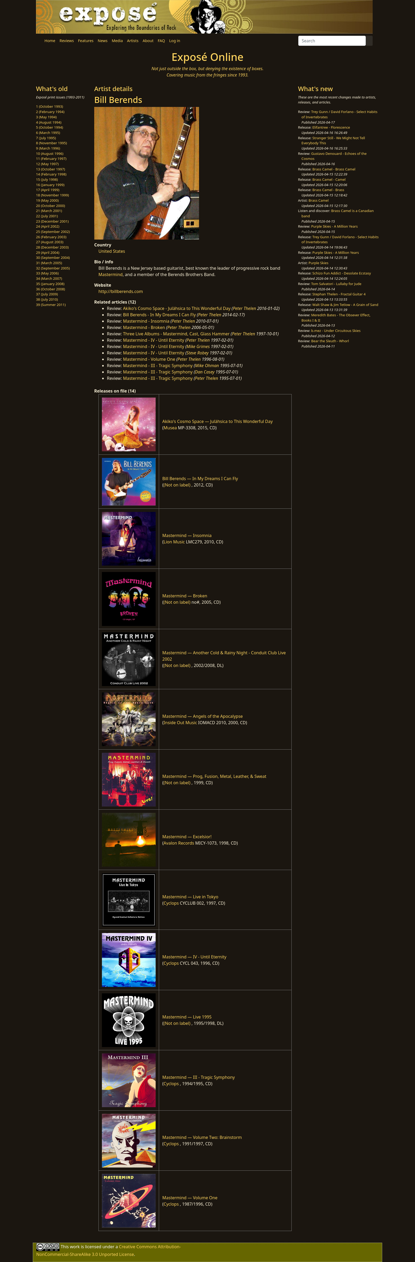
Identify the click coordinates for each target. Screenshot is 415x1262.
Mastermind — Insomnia (186, 535)
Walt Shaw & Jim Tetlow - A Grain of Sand (345, 304)
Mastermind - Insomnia (146, 321)
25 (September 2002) (53, 231)
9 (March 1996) (48, 148)
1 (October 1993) (49, 106)
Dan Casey (205, 372)
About (148, 40)
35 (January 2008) (50, 283)
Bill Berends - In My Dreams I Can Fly (159, 315)
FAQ (161, 40)
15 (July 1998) (47, 179)
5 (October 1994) (49, 127)
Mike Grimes (198, 346)
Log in (174, 40)
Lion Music (174, 542)
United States (111, 251)
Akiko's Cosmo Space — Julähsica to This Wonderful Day (217, 421)
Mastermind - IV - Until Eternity (153, 340)
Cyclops (171, 903)
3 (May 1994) (46, 117)
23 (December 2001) (52, 221)
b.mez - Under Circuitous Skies (336, 330)
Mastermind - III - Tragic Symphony (158, 365)
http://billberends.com (120, 291)
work (75, 1246)
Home (49, 40)
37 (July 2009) (47, 294)
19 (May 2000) (47, 200)
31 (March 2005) (49, 262)
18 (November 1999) (52, 195)
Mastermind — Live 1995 (186, 1017)
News (102, 40)
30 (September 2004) (53, 257)
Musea (170, 428)
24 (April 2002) (47, 226)
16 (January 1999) (50, 184)
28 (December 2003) (52, 247)
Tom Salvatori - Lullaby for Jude (336, 283)
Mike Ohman (207, 365)
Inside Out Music (180, 722)
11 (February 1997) (51, 158)
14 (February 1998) (51, 174)
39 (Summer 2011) (51, 304)
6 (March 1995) (48, 132)
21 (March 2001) (49, 210)
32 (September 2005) (53, 268)
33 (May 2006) (47, 273)
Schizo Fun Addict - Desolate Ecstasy (341, 273)
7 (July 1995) (46, 138)
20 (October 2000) (50, 205)
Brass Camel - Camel (328, 179)
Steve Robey (198, 353)
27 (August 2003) (49, 242)
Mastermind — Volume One (189, 1198)
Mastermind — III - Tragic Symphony (198, 1077)
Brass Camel (319, 200)
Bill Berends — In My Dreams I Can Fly (200, 478)
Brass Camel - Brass (328, 189)
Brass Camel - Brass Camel (333, 169)
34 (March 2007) (49, 278)
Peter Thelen (244, 308)
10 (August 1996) (49, 153)
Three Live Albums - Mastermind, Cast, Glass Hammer (176, 334)
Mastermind (110, 274)
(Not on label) (177, 485)
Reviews (67, 40)
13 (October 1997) (50, 169)
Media (117, 40)
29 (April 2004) (47, 252)
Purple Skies (318, 262)
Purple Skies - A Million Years (334, 226)
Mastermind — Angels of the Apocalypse (202, 716)
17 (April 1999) (47, 189)
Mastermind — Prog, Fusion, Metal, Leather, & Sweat (214, 776)
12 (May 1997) (47, 163)
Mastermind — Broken (184, 596)
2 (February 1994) (50, 111)
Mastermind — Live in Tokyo (190, 897)
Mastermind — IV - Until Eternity (194, 957)
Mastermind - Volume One (149, 359)
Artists (132, 40)
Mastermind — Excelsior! (186, 837)
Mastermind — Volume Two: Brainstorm (202, 1137)
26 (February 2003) (51, 237)
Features (85, 40)
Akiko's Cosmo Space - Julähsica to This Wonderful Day (177, 308)
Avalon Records (179, 843)
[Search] (332, 41)
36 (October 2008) (50, 289)
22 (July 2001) (47, 216)
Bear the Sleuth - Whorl (330, 341)
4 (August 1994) (48, 122)
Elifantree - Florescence (331, 127)
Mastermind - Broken (144, 327)
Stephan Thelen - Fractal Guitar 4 (339, 294)
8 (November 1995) (51, 143)
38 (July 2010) (47, 299)
